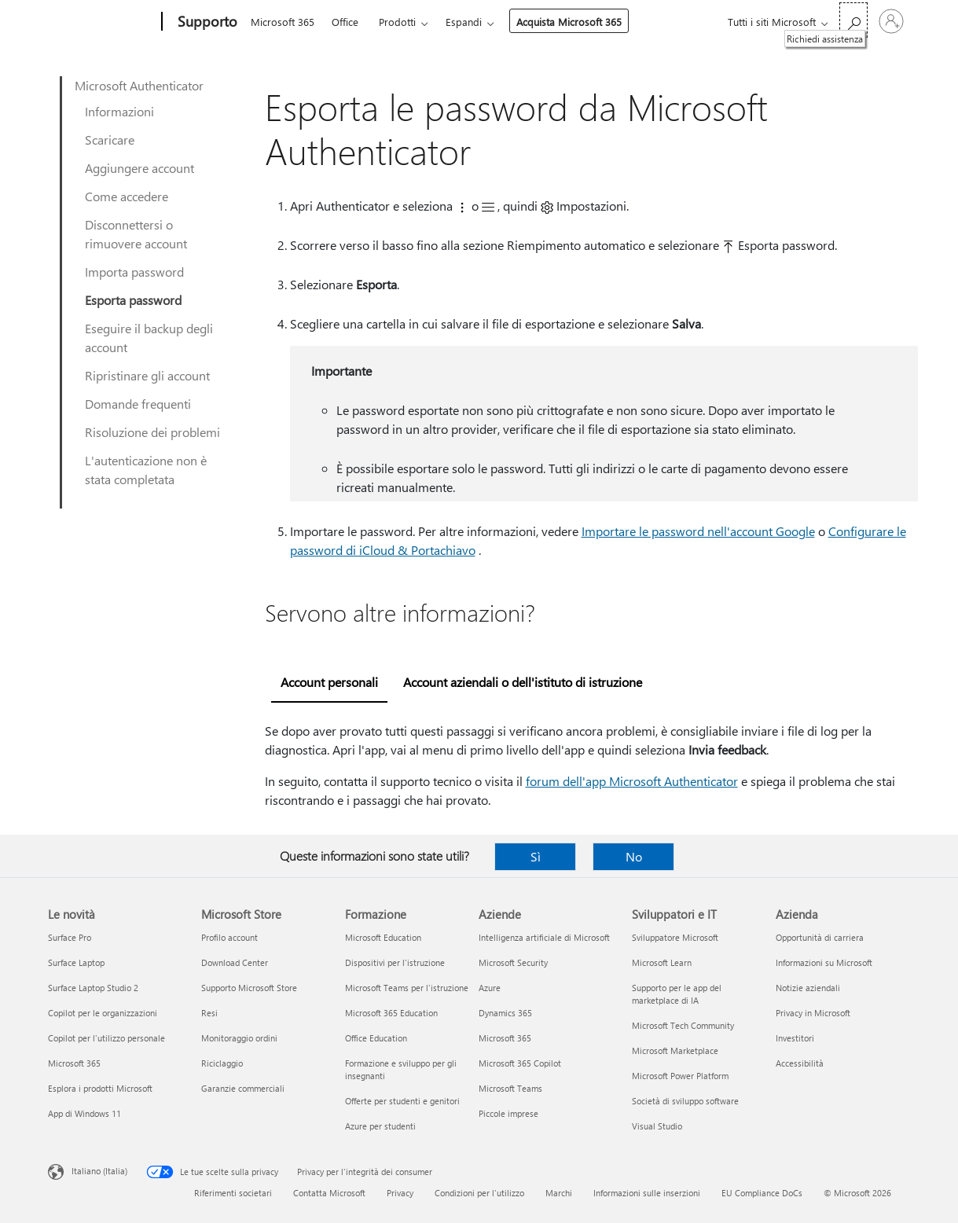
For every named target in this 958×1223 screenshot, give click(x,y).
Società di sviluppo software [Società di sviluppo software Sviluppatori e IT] (685, 1101)
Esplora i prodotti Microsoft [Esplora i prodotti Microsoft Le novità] (100, 1088)
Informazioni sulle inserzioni (646, 1193)
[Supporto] (206, 22)
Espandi (464, 21)
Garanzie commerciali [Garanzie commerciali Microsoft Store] (242, 1088)
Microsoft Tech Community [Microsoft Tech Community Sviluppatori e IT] (683, 1025)
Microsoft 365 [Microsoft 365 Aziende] (505, 1038)
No (634, 856)
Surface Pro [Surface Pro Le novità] (69, 937)
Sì (535, 856)
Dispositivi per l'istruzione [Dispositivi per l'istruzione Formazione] (395, 962)
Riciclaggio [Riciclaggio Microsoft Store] (222, 1063)
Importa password (134, 271)
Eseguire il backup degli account (149, 337)
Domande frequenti (138, 403)
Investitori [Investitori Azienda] (795, 1038)
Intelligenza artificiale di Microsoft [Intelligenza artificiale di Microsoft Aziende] (544, 937)
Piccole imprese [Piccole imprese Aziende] (508, 1113)
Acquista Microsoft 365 (569, 21)
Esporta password (133, 300)
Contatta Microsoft (329, 1193)
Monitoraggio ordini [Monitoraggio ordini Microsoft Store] (239, 1038)
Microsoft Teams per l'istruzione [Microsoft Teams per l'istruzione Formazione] (406, 987)
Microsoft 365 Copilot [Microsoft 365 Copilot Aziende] (520, 1063)
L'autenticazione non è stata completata (146, 469)
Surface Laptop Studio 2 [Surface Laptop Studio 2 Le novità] (93, 987)
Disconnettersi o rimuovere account (136, 234)
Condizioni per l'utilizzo (479, 1193)
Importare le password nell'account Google (698, 531)
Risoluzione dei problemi (152, 432)
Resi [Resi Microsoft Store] (209, 1013)
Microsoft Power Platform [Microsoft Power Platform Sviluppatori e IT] (680, 1076)
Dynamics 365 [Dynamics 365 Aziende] (505, 1013)
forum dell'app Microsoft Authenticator (632, 781)
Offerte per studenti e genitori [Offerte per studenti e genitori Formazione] (402, 1101)
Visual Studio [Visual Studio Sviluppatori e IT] (657, 1126)
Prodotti (397, 21)
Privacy (400, 1193)
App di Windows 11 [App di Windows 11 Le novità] (84, 1113)
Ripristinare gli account (147, 375)
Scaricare (109, 139)
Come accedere (126, 196)
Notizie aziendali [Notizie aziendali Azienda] (808, 987)
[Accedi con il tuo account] (891, 21)
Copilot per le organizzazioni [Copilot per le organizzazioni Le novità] (102, 1013)
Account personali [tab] (329, 682)
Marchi (558, 1193)
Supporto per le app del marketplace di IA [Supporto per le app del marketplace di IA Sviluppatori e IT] (676, 994)
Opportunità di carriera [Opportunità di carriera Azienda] (820, 937)
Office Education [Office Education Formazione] (376, 1038)
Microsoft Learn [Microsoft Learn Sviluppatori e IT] (662, 962)
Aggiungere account (139, 168)
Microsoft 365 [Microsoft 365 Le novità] (74, 1063)
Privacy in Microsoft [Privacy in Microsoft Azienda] (813, 1013)
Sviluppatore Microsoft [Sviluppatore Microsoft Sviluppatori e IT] (675, 937)
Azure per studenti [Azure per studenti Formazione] (380, 1126)
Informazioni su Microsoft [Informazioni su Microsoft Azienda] (824, 962)
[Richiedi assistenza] (853, 20)
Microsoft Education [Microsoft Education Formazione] (383, 937)
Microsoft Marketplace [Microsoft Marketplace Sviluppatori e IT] (675, 1050)
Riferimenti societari (233, 1193)
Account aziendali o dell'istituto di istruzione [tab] (522, 682)
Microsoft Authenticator (139, 85)
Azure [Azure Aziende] (490, 987)
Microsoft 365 (282, 21)
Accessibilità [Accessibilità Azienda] (800, 1063)
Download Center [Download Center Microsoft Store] (234, 962)
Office (345, 21)
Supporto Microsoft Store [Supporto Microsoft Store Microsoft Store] (249, 987)
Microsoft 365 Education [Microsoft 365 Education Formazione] (391, 1013)
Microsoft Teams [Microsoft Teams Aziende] (510, 1088)
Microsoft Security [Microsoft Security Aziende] (513, 962)
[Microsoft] (102, 22)
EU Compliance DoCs (761, 1193)
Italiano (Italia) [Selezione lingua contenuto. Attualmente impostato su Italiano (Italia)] (99, 1171)
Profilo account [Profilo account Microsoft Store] (229, 937)
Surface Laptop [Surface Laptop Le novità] (76, 962)
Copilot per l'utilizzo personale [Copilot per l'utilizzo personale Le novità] (106, 1038)
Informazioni (119, 111)
